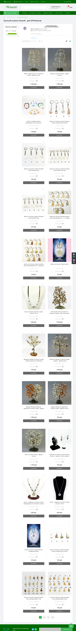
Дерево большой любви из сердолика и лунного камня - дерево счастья (34, 408)
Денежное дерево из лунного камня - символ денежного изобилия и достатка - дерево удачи (34, 361)
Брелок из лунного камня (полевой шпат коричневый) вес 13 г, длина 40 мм (34, 265)
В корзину (34, 87)
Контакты (43, 1)
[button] (18, 1)
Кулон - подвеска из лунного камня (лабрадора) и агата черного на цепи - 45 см (34, 503)
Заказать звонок (54, 8)
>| (52, 617)
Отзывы (67, 13)
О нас (26, 1)
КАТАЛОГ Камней (11, 17)
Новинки (24, 13)
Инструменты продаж (35, 13)
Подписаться (67, 629)
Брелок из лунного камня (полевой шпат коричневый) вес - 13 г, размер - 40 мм (60, 218)
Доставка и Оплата (34, 1)
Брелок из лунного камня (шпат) (60, 264)
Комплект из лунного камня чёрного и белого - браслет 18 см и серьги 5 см (59, 456)
